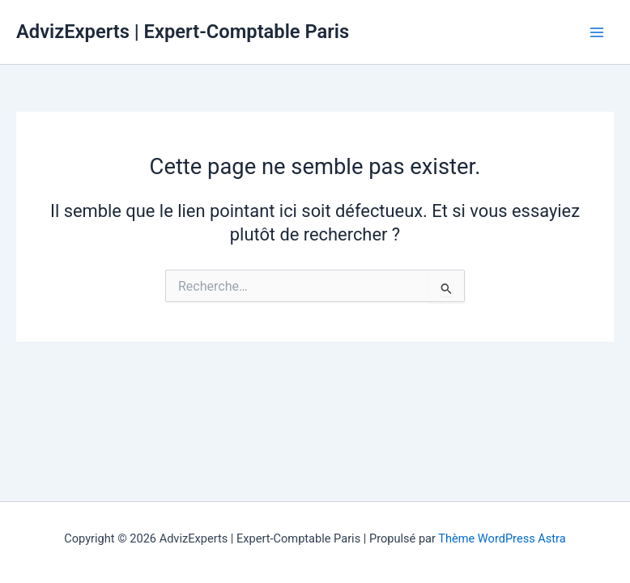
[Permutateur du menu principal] (597, 32)
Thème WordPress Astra (501, 538)
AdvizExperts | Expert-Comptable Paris (182, 31)
